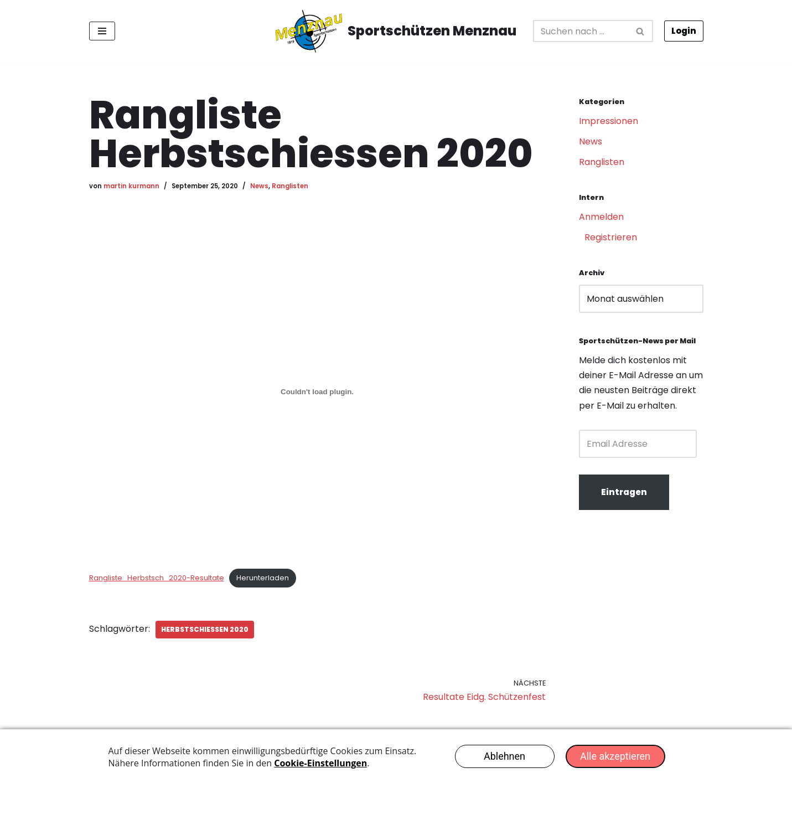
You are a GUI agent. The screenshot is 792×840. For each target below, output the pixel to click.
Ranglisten (290, 186)
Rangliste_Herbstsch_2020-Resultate (156, 578)
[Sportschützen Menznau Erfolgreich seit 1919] (396, 31)
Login (683, 31)
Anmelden (601, 216)
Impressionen (608, 121)
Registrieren (610, 237)
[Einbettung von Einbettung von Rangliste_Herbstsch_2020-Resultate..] (317, 391)
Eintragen (624, 492)
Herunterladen (262, 578)
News (259, 186)
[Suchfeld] (580, 31)
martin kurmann (131, 186)
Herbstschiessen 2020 (205, 629)
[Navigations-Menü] (102, 31)
